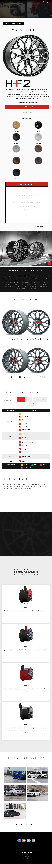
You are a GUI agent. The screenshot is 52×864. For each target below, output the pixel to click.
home (10, 834)
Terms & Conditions (26, 856)
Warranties (26, 854)
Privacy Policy (26, 858)
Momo (41, 834)
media (34, 834)
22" (44, 399)
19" (21, 399)
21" (36, 399)
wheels (18, 834)
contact (26, 834)
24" (32, 404)
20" (29, 399)
